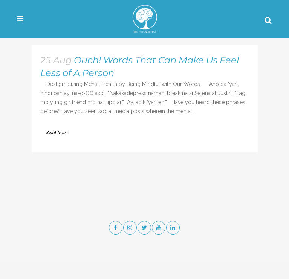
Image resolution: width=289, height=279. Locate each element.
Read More (57, 133)
